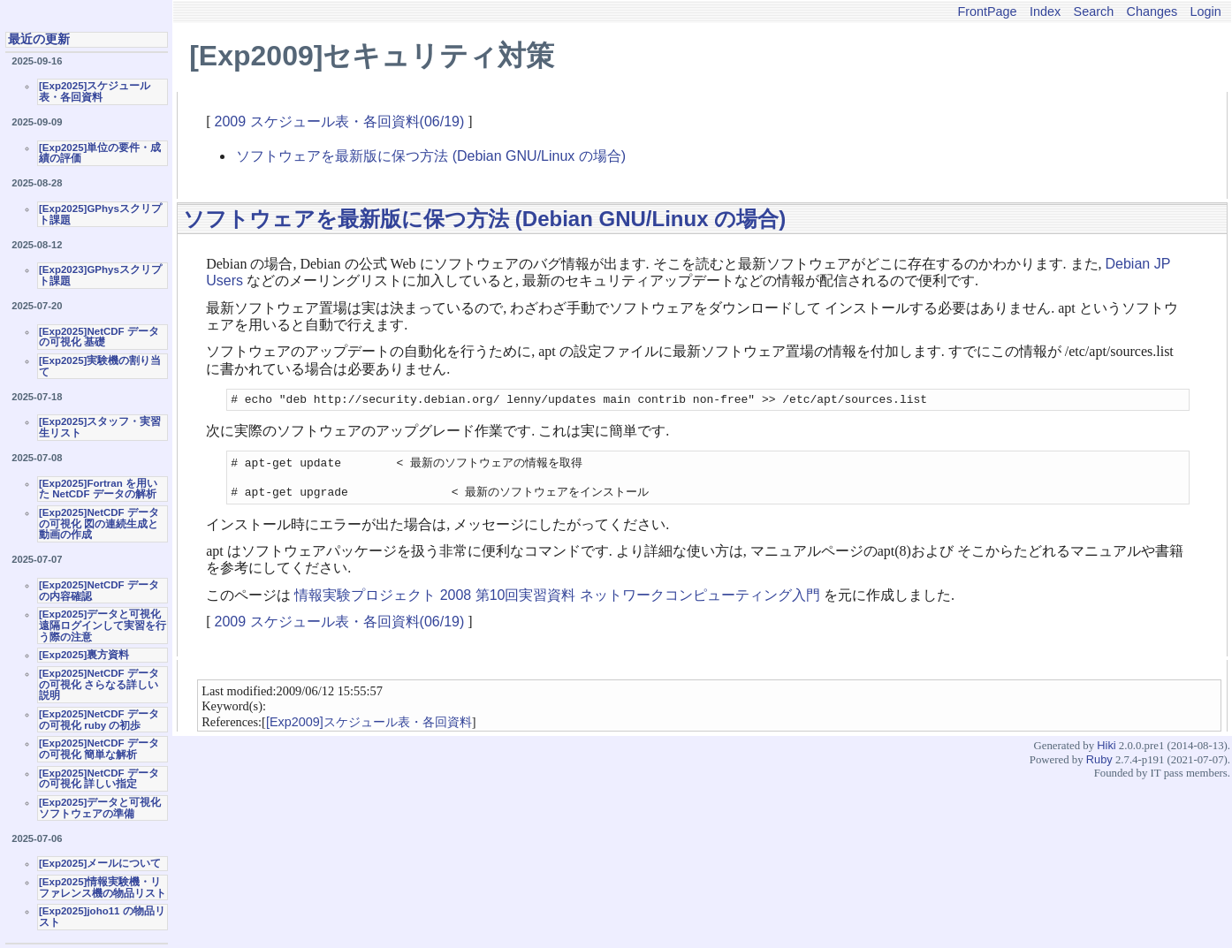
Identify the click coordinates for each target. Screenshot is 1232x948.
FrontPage (986, 11)
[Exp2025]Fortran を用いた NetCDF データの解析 (98, 489)
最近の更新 (39, 39)
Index (1045, 11)
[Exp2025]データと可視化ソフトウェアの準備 (100, 808)
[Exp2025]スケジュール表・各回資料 (94, 91)
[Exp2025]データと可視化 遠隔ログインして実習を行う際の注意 (102, 625)
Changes (1152, 11)
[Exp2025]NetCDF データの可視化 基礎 (99, 337)
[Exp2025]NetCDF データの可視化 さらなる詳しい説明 (99, 684)
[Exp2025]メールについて (100, 863)
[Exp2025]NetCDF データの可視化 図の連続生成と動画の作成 (99, 523)
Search (1094, 11)
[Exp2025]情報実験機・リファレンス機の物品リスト (102, 887)
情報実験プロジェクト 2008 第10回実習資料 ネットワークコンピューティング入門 (557, 602)
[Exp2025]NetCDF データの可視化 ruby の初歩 (99, 720)
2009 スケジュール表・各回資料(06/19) (340, 121)
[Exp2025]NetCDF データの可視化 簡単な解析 (99, 749)
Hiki (1106, 752)
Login (1205, 11)
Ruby (1099, 766)
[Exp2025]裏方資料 (84, 654)
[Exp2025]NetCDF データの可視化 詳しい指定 (99, 779)
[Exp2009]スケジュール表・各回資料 (369, 729)
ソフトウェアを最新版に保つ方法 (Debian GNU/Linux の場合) (431, 155)
